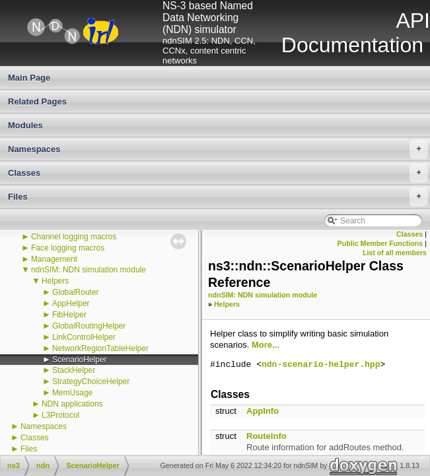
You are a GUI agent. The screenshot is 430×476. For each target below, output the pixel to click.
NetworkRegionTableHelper (100, 348)
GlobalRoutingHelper (88, 326)
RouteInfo (266, 436)
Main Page (29, 78)
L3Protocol (60, 415)
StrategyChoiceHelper (90, 381)
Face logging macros (67, 248)
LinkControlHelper (84, 337)
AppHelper (71, 303)
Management (54, 259)
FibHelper (69, 314)
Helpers (55, 281)
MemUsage (72, 392)
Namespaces (218, 149)
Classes (218, 173)
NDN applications (72, 404)
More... (265, 345)
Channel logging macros (73, 236)
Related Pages (37, 101)
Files (218, 197)
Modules (25, 125)
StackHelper (73, 370)
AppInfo (262, 411)
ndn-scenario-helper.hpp (321, 365)
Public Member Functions (380, 243)
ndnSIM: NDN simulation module (88, 269)
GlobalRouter (75, 292)
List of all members (395, 253)
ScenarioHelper (79, 359)
